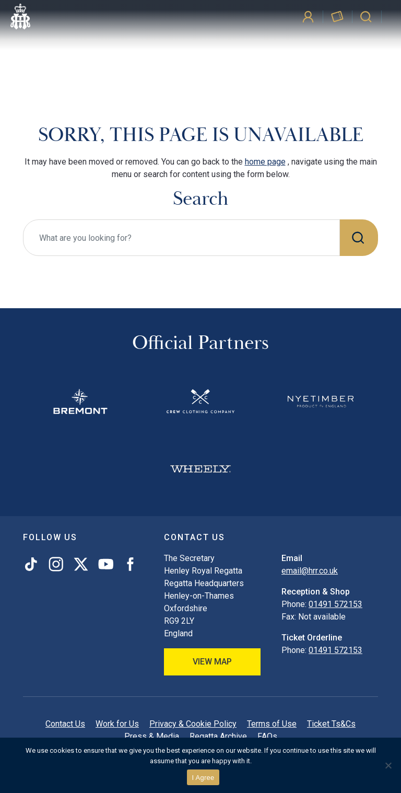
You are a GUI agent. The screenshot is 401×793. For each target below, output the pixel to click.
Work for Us (117, 724)
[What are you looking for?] (181, 237)
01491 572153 (335, 604)
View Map (212, 662)
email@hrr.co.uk (309, 571)
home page (265, 162)
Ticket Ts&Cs (331, 724)
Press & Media (151, 736)
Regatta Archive (218, 736)
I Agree (203, 778)
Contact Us (65, 724)
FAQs (267, 736)
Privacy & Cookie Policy (193, 724)
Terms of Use (272, 724)
